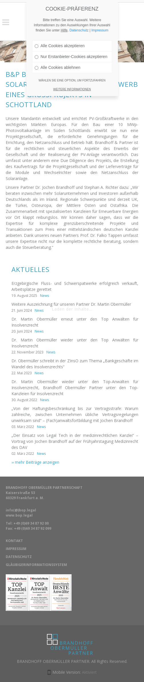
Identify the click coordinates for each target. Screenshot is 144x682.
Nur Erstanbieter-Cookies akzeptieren (71, 50)
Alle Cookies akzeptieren (60, 39)
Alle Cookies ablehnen (57, 61)
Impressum (99, 24)
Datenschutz (79, 24)
